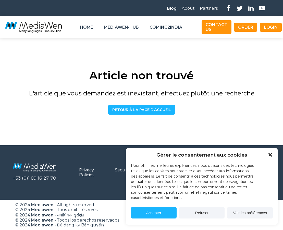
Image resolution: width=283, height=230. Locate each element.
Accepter (153, 213)
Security (123, 170)
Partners (209, 8)
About (188, 8)
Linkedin (251, 8)
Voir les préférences (250, 213)
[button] (270, 154)
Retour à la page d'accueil (141, 109)
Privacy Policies (86, 172)
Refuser (202, 213)
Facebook (228, 8)
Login (271, 27)
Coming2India (166, 27)
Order (245, 27)
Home (86, 27)
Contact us (216, 27)
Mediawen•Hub (121, 27)
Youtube (262, 8)
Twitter (240, 8)
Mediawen (42, 204)
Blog (172, 8)
